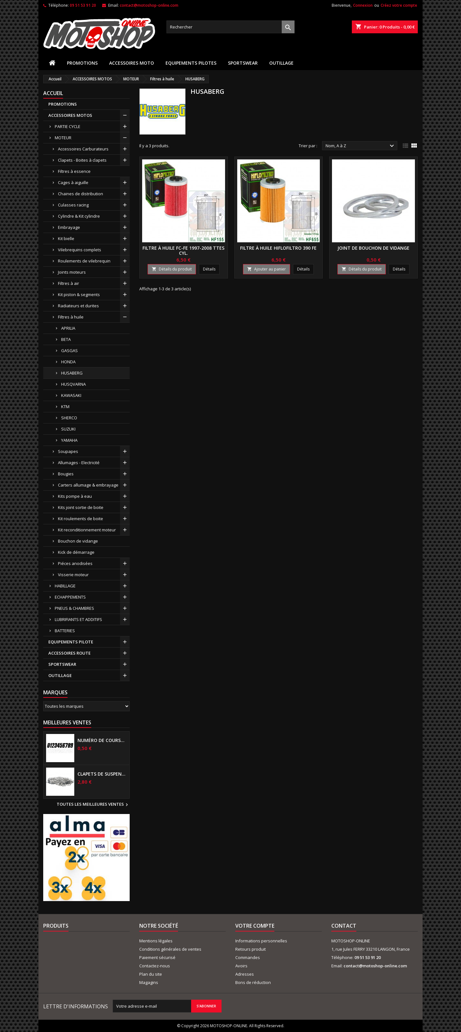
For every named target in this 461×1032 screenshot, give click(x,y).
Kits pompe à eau (75, 496)
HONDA (68, 362)
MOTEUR (63, 138)
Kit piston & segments (79, 294)
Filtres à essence (74, 171)
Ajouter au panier (266, 269)
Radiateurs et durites (78, 306)
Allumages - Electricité (79, 462)
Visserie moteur (73, 574)
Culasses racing (73, 205)
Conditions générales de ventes (170, 949)
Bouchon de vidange (78, 541)
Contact (343, 925)
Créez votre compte (399, 5)
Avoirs (241, 966)
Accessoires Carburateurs (83, 149)
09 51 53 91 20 (83, 5)
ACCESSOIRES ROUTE (69, 653)
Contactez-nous (154, 966)
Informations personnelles (261, 941)
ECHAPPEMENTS (70, 597)
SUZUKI (68, 429)
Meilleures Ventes (67, 722)
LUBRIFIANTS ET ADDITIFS (78, 619)
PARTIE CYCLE (67, 126)
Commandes (247, 957)
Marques (55, 692)
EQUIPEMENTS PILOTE (70, 642)
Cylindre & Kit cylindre (79, 216)
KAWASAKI (71, 395)
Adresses (244, 974)
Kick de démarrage (76, 552)
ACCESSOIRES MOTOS (70, 115)
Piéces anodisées (75, 563)
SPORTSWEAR (243, 63)
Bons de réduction (253, 982)
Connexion (363, 5)
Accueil (53, 93)
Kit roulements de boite (80, 518)
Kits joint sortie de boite (80, 507)
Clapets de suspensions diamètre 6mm (102, 774)
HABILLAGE (65, 586)
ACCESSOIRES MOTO (131, 63)
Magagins (148, 982)
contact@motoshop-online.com (149, 5)
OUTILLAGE (281, 63)
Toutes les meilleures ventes (93, 805)
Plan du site (150, 974)
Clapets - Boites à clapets (82, 160)
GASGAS (69, 350)
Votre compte (254, 925)
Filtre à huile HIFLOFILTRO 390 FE (278, 248)
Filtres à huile (71, 317)
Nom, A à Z (361, 146)
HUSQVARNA (73, 384)
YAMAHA (69, 440)
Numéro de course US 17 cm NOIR (102, 740)
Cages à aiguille (73, 182)
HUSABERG (72, 373)
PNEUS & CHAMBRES (74, 608)
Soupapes (68, 451)
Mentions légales (156, 941)
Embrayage (69, 227)
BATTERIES (65, 630)
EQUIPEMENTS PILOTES (191, 63)
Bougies (66, 474)
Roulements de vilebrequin (84, 261)
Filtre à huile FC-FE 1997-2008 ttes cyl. (183, 250)
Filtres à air (68, 283)
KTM (65, 406)
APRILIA (68, 328)
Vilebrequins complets (79, 250)
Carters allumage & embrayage (88, 485)
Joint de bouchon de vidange (373, 248)
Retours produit (250, 949)
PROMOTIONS (82, 63)
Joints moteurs (72, 272)
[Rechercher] (230, 26)
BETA (66, 339)
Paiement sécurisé (157, 957)
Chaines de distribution (80, 194)
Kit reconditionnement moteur (87, 530)
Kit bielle (66, 238)
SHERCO (69, 418)
